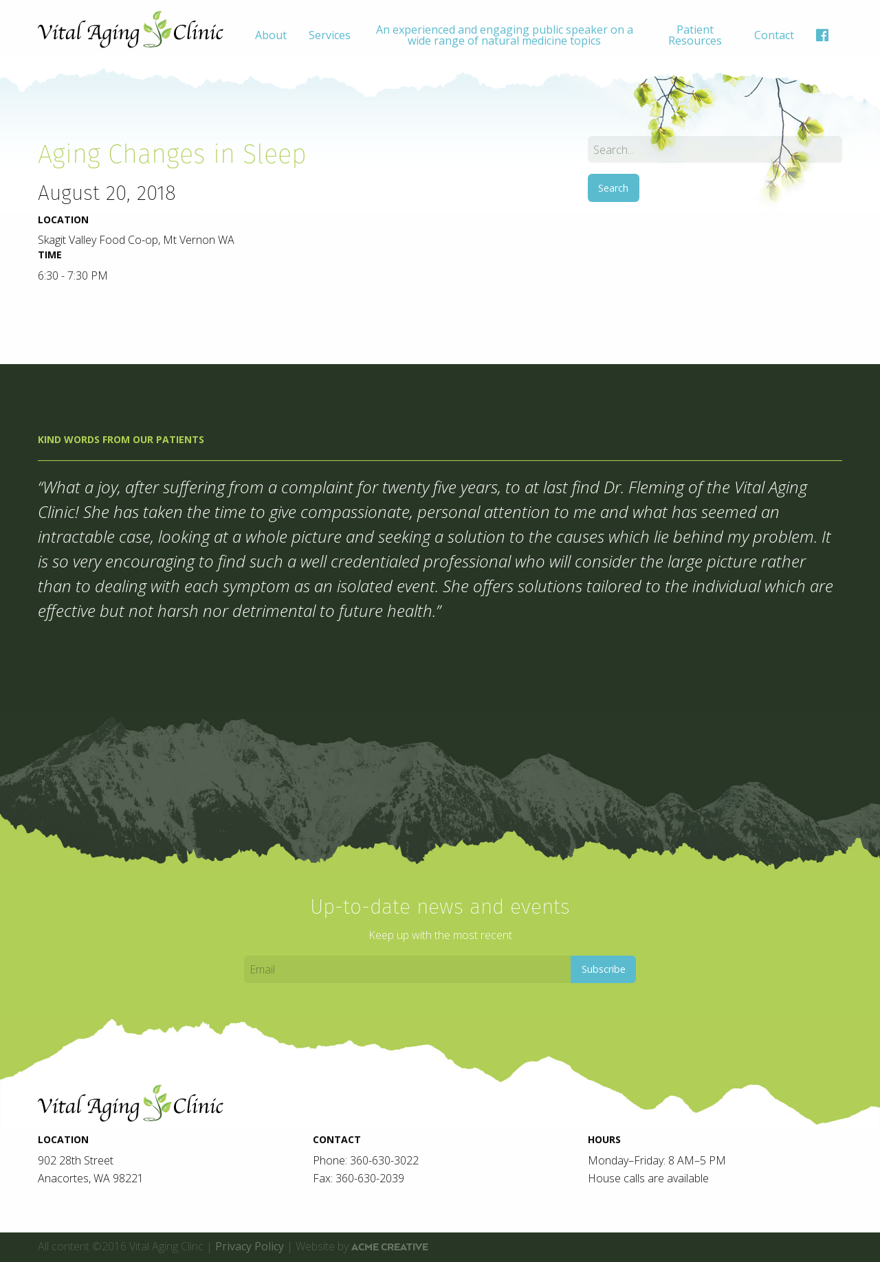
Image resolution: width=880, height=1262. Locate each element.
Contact (774, 35)
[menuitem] (271, 35)
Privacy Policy (249, 1246)
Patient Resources (695, 35)
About (271, 35)
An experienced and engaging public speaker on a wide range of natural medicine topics (504, 35)
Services (330, 35)
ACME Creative (389, 1247)
